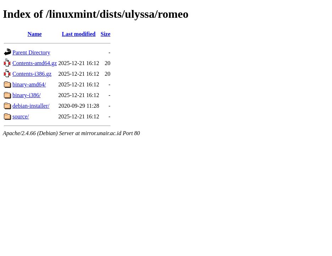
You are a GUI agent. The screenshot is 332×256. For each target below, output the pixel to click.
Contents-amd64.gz (34, 63)
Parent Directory (31, 52)
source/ (20, 116)
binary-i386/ (26, 95)
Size (106, 34)
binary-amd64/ (29, 84)
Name (34, 34)
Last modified (79, 34)
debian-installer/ (30, 106)
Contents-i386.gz (32, 74)
